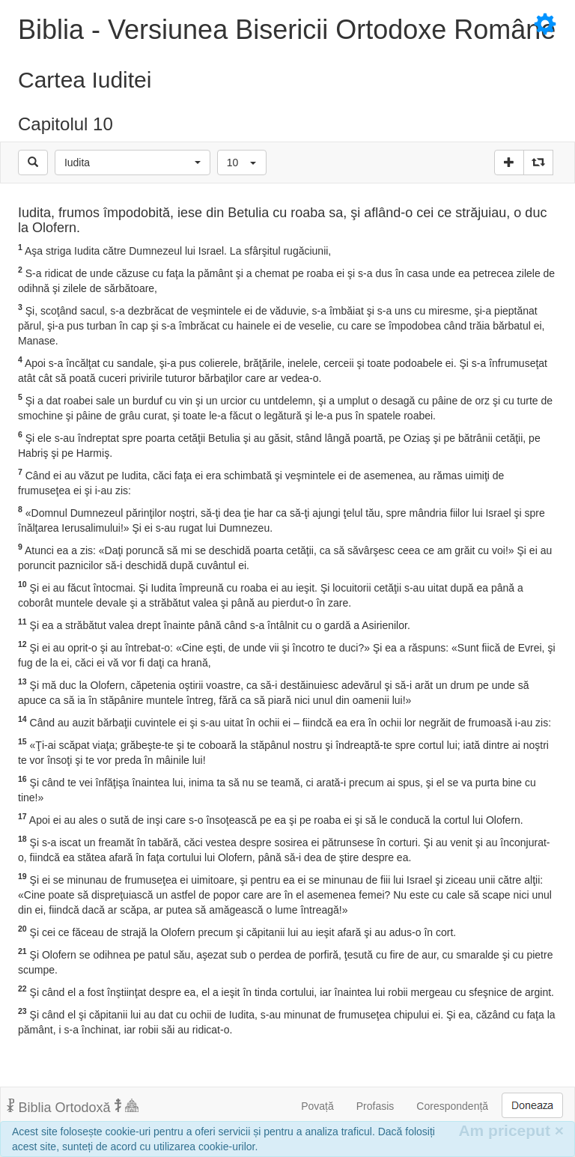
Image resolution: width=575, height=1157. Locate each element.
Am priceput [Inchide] (511, 1130)
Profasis (375, 1106)
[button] (132, 162)
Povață (317, 1106)
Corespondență (452, 1106)
